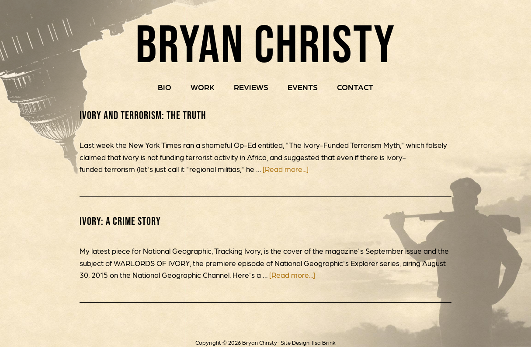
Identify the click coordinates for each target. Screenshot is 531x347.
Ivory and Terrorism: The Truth (143, 115)
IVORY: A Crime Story (120, 221)
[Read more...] (286, 169)
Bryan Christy (265, 43)
